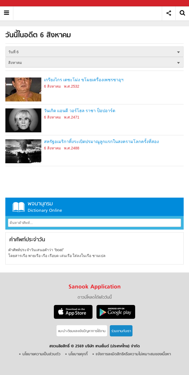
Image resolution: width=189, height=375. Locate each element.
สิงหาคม (15, 62)
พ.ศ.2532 (71, 86)
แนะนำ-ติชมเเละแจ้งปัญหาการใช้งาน (82, 331)
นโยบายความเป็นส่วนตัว (41, 354)
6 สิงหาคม (52, 86)
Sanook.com (16, 3)
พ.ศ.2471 (71, 117)
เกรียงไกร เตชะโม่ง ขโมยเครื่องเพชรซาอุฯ (83, 80)
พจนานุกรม (94, 206)
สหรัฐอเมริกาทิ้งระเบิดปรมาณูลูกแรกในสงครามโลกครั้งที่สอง (101, 141)
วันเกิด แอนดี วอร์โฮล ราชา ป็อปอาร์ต (79, 110)
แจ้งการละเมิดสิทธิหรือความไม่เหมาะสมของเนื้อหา (133, 354)
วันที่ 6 (13, 52)
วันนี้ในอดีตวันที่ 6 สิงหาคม (89, 13)
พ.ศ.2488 (71, 148)
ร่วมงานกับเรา (121, 331)
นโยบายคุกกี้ (78, 354)
